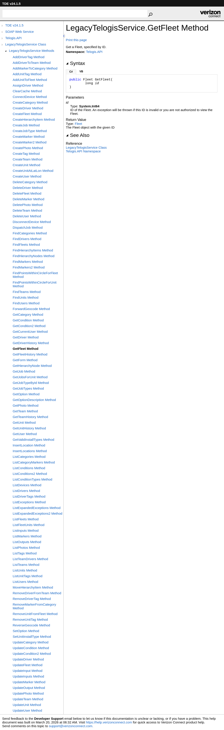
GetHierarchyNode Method (32, 366)
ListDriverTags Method (29, 496)
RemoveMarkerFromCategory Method (34, 606)
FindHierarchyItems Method (33, 250)
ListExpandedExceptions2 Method (37, 513)
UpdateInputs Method (28, 676)
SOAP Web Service (19, 31)
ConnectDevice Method (30, 97)
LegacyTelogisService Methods (31, 50)
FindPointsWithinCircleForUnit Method (34, 284)
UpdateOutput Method (29, 688)
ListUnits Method (25, 570)
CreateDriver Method (28, 108)
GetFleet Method (25, 348)
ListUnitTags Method (27, 576)
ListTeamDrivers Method (30, 559)
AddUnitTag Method (27, 74)
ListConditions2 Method (30, 474)
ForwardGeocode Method (31, 309)
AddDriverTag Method (28, 57)
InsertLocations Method (30, 451)
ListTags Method (25, 553)
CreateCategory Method (30, 102)
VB (81, 71)
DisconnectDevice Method (32, 222)
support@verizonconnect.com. (71, 726)
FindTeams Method (27, 292)
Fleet (78, 123)
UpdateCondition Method (31, 648)
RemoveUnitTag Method (30, 619)
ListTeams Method (26, 564)
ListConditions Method (29, 468)
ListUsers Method (25, 582)
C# (71, 71)
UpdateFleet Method (27, 665)
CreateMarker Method (29, 136)
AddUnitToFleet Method (30, 80)
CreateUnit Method (26, 165)
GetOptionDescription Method (34, 400)
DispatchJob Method (28, 227)
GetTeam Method (25, 411)
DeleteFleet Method (27, 193)
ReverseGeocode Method (31, 625)
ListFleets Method (25, 519)
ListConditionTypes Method (32, 479)
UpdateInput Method (27, 671)
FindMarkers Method (28, 261)
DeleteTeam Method (27, 210)
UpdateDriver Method (28, 659)
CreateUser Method (27, 176)
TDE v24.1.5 (14, 25)
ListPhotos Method (26, 547)
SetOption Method (26, 631)
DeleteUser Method (27, 216)
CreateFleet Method (27, 114)
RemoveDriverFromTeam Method (37, 593)
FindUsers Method (26, 303)
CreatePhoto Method (28, 148)
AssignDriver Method (28, 85)
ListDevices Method (27, 485)
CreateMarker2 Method (29, 142)
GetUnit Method (24, 422)
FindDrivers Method (27, 239)
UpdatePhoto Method (28, 693)
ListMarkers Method (27, 536)
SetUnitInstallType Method (32, 636)
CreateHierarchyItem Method (34, 119)
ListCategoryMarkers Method (34, 462)
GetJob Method (24, 371)
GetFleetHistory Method (30, 354)
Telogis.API (13, 38)
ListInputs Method (25, 530)
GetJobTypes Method (28, 388)
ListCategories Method (29, 456)
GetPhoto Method (25, 405)
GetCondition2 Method (29, 326)
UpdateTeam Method (28, 699)
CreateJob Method (26, 125)
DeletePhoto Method (28, 205)
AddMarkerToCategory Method (35, 68)
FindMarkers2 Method (29, 267)
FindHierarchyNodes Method (33, 256)
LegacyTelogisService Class (25, 44)
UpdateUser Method (27, 710)
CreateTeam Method (27, 159)
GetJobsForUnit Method (30, 377)
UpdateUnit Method (27, 705)
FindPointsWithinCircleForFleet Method (35, 275)
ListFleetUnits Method (28, 525)
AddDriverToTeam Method (32, 62)
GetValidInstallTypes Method (33, 439)
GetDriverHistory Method (31, 343)
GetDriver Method (25, 337)
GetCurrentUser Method (30, 331)
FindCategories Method (30, 233)
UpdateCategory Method (30, 642)
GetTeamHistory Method (30, 417)
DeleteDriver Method (28, 188)
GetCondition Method (28, 320)
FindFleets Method (26, 244)
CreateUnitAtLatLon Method (33, 170)
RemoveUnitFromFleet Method (35, 614)
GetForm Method (25, 360)
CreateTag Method (26, 153)
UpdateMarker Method (29, 682)
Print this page (76, 40)
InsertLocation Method (29, 445)
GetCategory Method (28, 314)
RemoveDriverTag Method (32, 599)
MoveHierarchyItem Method (33, 587)
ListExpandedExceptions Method (36, 508)
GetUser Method (25, 434)
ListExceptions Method (29, 502)
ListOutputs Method (27, 542)
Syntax (75, 63)
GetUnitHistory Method (29, 428)
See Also (77, 135)
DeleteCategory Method (30, 182)
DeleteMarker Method (28, 199)
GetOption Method (26, 394)
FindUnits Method (25, 297)
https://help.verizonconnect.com (109, 722)
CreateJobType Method (30, 131)
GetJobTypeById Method (31, 383)
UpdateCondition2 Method (32, 653)
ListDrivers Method (26, 491)
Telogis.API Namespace (83, 151)
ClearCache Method (27, 91)
